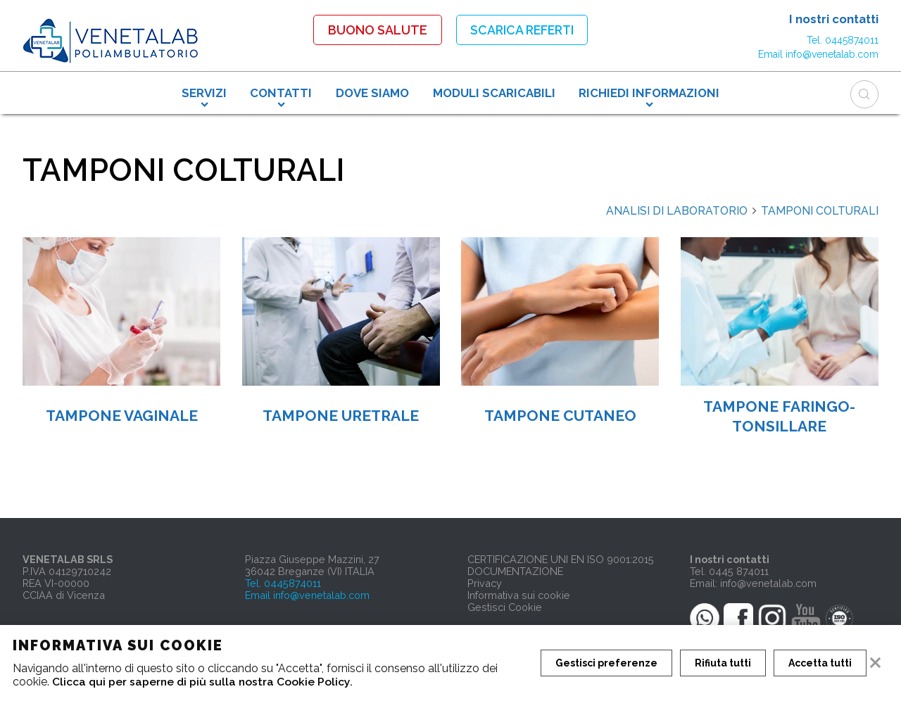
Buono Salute (374, 29)
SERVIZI (204, 92)
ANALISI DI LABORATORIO (682, 210)
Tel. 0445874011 (842, 39)
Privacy (484, 583)
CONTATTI (281, 92)
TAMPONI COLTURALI (819, 210)
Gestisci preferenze (606, 663)
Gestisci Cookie (504, 607)
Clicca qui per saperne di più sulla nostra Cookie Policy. (203, 681)
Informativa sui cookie (518, 595)
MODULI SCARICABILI (494, 92)
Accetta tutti (821, 663)
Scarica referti (522, 29)
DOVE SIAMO (372, 92)
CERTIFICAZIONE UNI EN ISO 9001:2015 (560, 559)
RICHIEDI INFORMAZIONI (649, 92)
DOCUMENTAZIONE (515, 571)
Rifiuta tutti (723, 663)
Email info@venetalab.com (818, 53)
